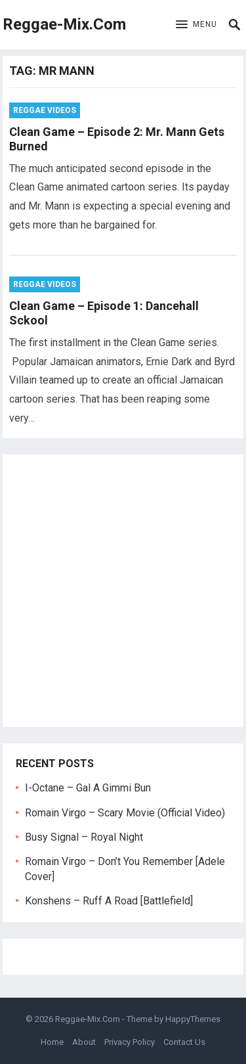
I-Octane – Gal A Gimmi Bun (88, 788)
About (84, 1042)
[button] (196, 25)
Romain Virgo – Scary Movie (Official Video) (125, 813)
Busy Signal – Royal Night (84, 837)
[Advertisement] (123, 591)
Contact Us (184, 1042)
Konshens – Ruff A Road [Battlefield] (109, 901)
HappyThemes (192, 1019)
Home (52, 1042)
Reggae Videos (44, 110)
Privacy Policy (129, 1042)
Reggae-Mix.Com (64, 24)
